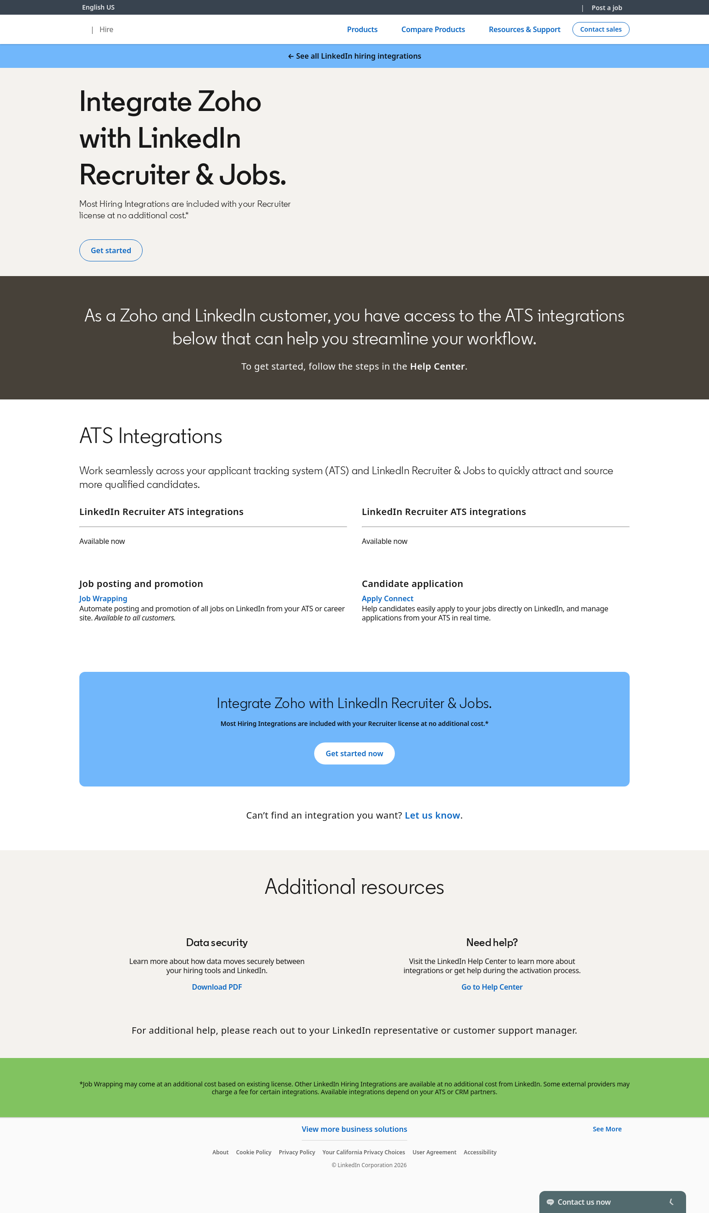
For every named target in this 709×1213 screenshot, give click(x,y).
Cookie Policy (253, 1152)
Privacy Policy (297, 1152)
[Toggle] (671, 1202)
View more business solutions (354, 1129)
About (220, 1152)
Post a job (607, 7)
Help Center (437, 366)
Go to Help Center (491, 987)
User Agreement (434, 1152)
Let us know (432, 815)
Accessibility (480, 1152)
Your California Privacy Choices (363, 1152)
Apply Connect (388, 598)
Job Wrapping (103, 598)
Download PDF (217, 987)
